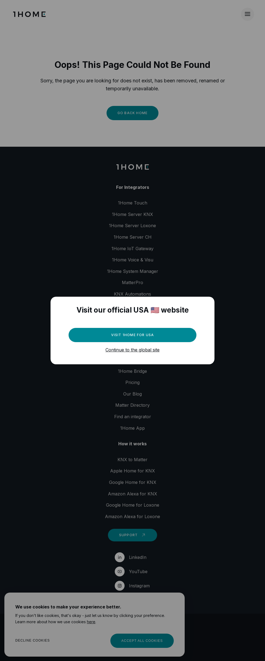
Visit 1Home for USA (132, 335)
